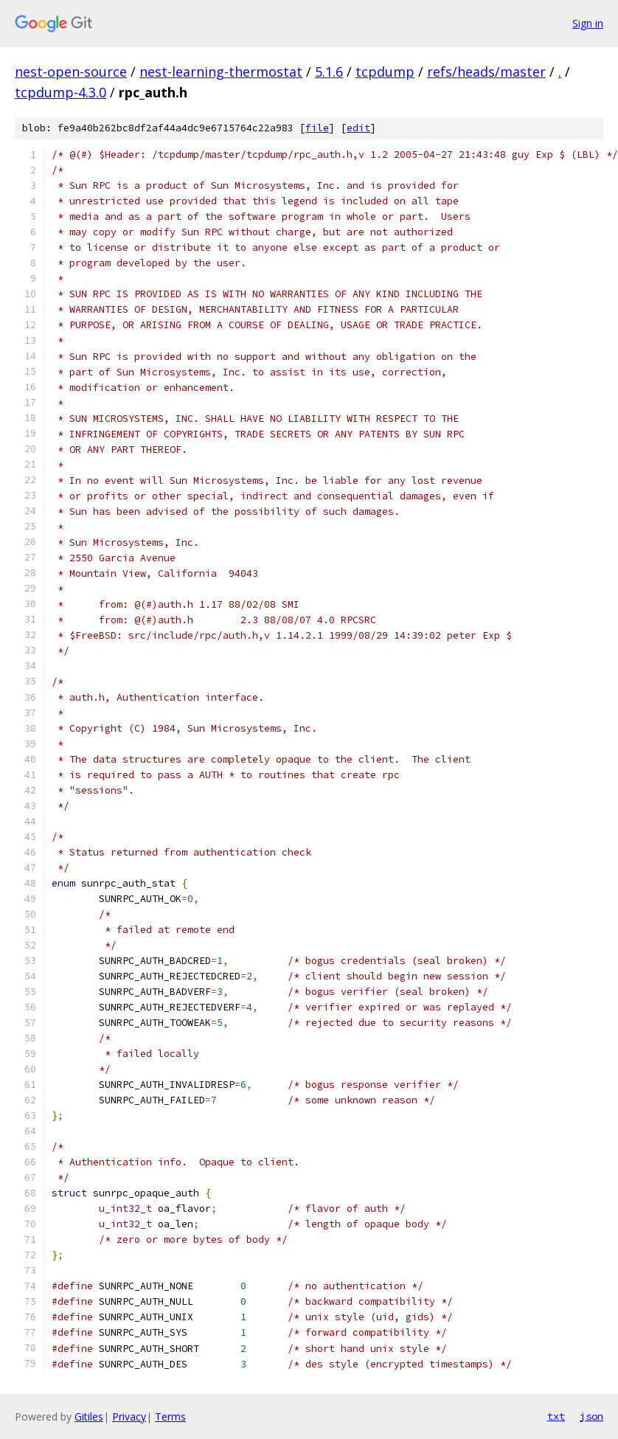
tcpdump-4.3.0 (60, 92)
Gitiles (88, 1416)
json (591, 1416)
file (317, 128)
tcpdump (384, 71)
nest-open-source (71, 71)
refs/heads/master (486, 71)
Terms (170, 1416)
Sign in (587, 23)
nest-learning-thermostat (220, 71)
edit (358, 128)
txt (556, 1416)
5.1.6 (329, 71)
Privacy (129, 1416)
